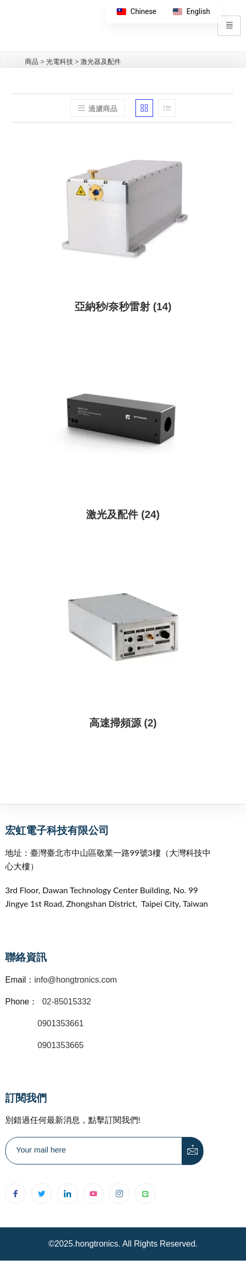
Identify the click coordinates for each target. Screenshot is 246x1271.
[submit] (193, 1151)
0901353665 (59, 1045)
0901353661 (60, 1023)
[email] (93, 1150)
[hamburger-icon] (229, 26)
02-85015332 (66, 1001)
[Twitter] (41, 1193)
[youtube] (93, 1193)
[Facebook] (15, 1193)
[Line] (145, 1193)
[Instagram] (119, 1193)
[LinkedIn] (67, 1193)
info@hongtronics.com (75, 979)
